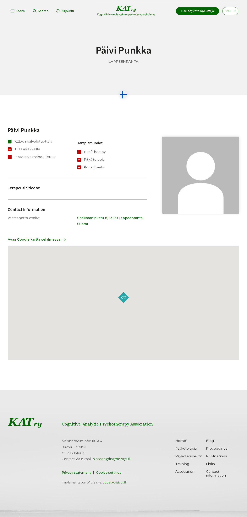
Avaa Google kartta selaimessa (34, 239)
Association (185, 471)
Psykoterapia (186, 448)
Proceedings (217, 448)
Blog (210, 440)
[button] (196, 11)
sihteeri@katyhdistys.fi (111, 459)
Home (180, 440)
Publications (216, 456)
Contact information (216, 473)
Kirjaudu (67, 11)
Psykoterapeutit (188, 456)
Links (210, 464)
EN (228, 11)
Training (182, 464)
